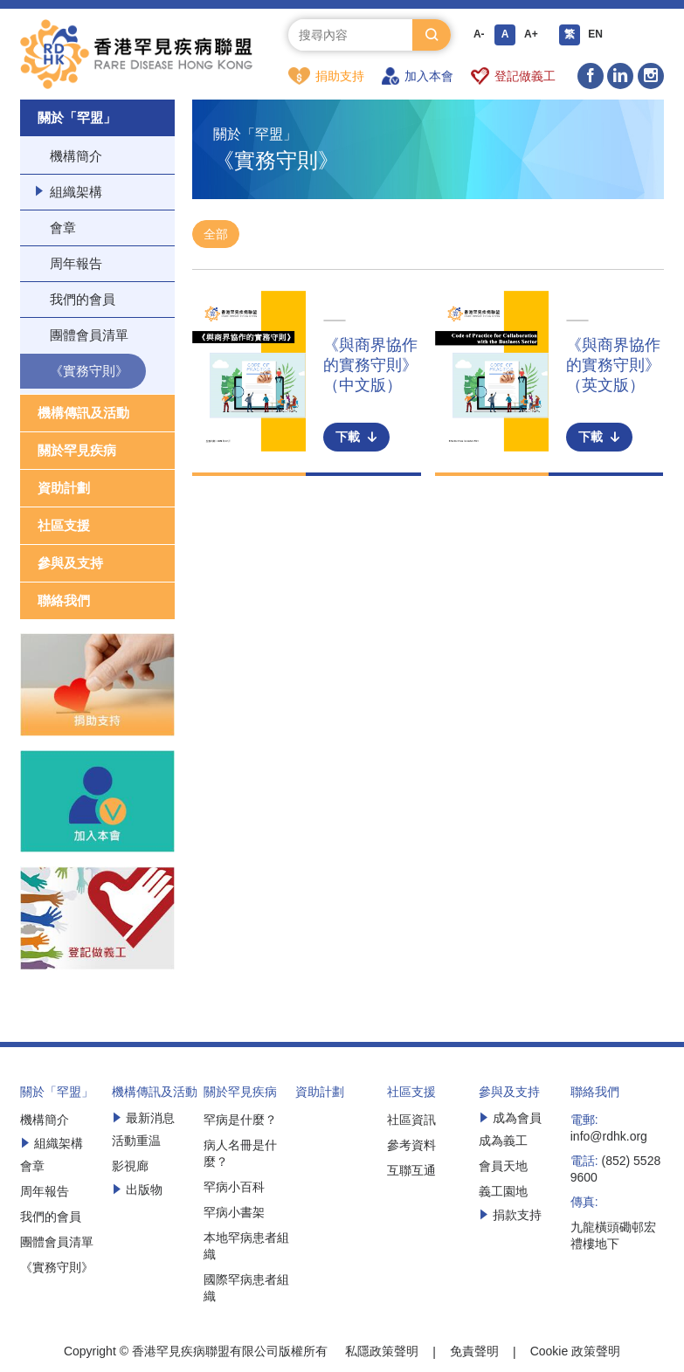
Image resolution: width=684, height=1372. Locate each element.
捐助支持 (326, 76)
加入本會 (417, 76)
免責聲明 (474, 1352)
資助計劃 (64, 488)
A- (479, 35)
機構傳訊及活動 (83, 413)
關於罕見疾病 (77, 451)
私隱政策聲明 (381, 1352)
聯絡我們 (64, 601)
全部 (216, 235)
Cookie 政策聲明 (575, 1352)
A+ (531, 35)
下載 (356, 438)
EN (596, 35)
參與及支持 (70, 563)
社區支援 (64, 526)
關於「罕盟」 (77, 118)
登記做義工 (513, 76)
